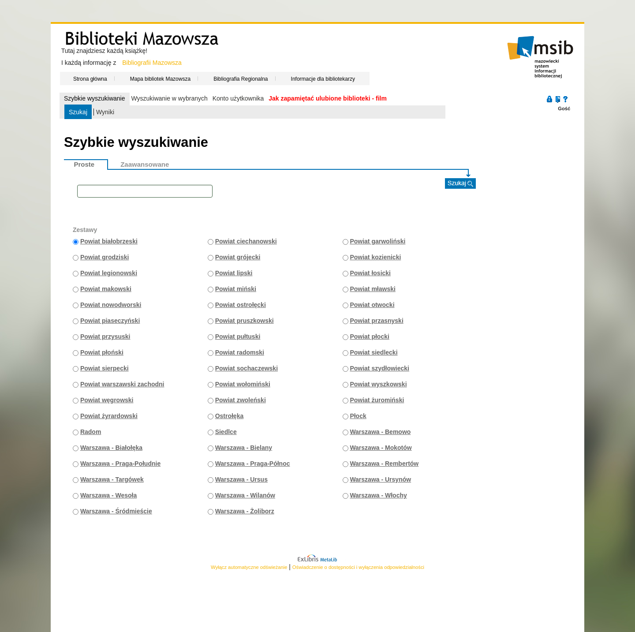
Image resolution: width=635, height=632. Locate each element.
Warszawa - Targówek (112, 479)
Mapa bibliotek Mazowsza (160, 79)
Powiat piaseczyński (110, 320)
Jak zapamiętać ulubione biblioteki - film (328, 98)
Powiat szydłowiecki (379, 368)
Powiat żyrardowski (109, 415)
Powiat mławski (372, 288)
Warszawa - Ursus (241, 479)
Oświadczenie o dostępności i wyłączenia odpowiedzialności (358, 567)
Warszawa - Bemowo (380, 431)
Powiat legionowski (108, 273)
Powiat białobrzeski (109, 241)
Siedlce (226, 431)
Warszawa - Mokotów (380, 447)
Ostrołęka (229, 415)
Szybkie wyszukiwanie (94, 98)
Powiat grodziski (104, 257)
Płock (358, 415)
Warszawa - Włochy (378, 495)
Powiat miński (235, 288)
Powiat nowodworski (110, 304)
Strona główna (90, 79)
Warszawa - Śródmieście (116, 511)
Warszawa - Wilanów (245, 495)
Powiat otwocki (372, 304)
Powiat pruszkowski (244, 320)
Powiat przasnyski (376, 320)
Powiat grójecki (238, 257)
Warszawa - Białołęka (111, 447)
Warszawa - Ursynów (380, 479)
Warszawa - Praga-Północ (252, 463)
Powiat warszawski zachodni (122, 384)
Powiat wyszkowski (378, 384)
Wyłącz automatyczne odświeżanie (249, 567)
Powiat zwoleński (240, 400)
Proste (84, 164)
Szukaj (78, 112)
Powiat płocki (369, 336)
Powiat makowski (105, 288)
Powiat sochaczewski (246, 368)
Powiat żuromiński (377, 400)
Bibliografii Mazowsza (152, 63)
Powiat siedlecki (373, 352)
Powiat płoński (101, 352)
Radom (90, 431)
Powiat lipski (234, 273)
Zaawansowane (144, 164)
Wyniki (105, 112)
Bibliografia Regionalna (240, 79)
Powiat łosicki (370, 273)
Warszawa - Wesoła (108, 495)
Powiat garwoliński (377, 241)
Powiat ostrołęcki (240, 304)
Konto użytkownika (238, 98)
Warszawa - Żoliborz (244, 511)
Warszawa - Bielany (243, 447)
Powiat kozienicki (375, 257)
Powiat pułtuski (238, 336)
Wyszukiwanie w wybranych (169, 98)
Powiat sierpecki (104, 368)
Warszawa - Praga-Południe (120, 463)
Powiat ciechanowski (246, 241)
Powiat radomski (239, 352)
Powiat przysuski (105, 336)
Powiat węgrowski (107, 400)
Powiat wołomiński (242, 384)
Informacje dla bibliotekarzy (323, 79)
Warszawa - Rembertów (384, 463)
